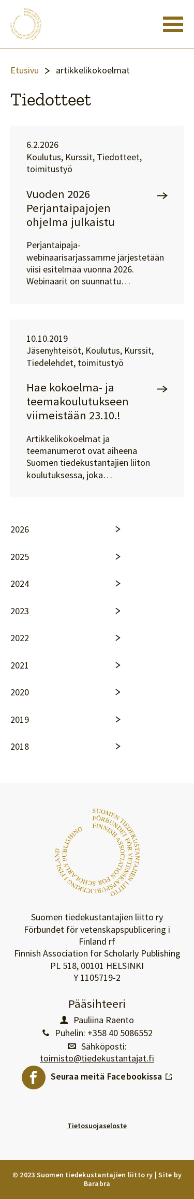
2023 (19, 611)
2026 (19, 529)
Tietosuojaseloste (97, 1125)
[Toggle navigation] (173, 24)
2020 (19, 692)
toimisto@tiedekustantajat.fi (97, 1058)
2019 (19, 719)
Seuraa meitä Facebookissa (112, 1074)
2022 (19, 638)
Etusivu (24, 70)
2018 (19, 746)
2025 (19, 557)
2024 (19, 583)
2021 (19, 665)
